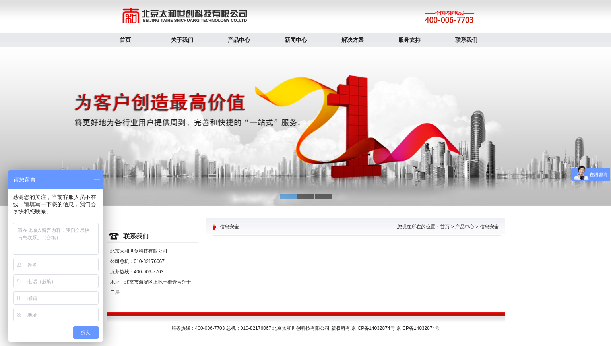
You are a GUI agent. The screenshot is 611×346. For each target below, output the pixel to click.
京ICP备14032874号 (418, 328)
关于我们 (182, 40)
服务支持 (409, 40)
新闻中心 (296, 40)
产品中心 (239, 40)
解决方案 (352, 40)
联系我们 (466, 40)
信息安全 (489, 227)
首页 (125, 40)
